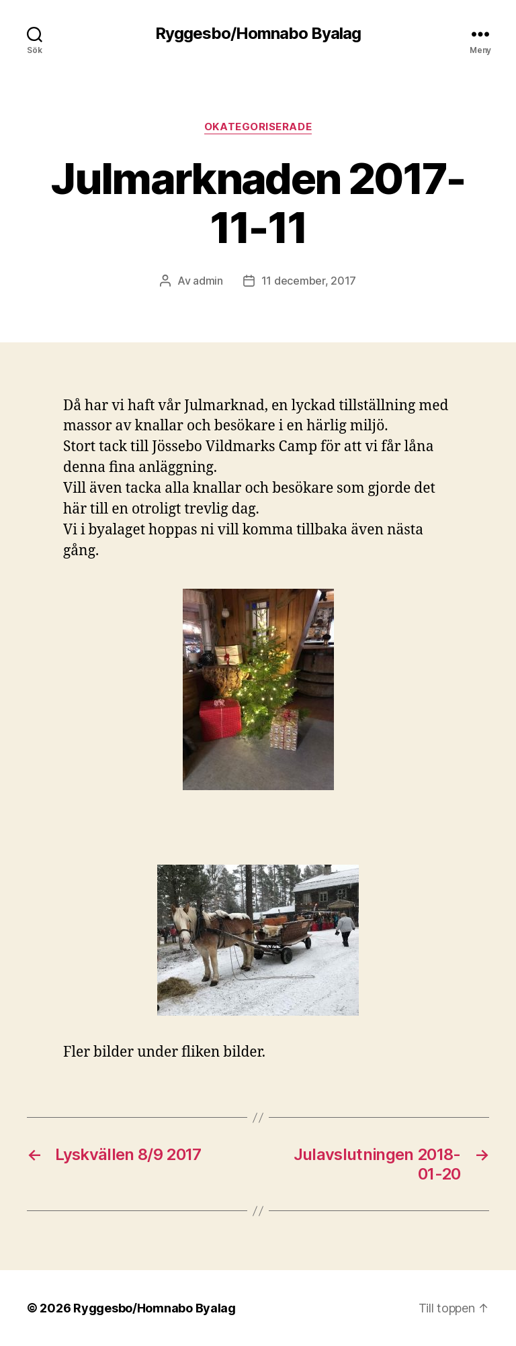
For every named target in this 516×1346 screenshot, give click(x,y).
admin (208, 280)
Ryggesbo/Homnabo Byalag (258, 34)
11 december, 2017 (308, 280)
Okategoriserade (258, 127)
